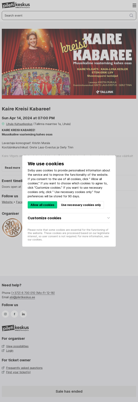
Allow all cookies (42, 205)
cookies (48, 170)
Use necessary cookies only (81, 205)
